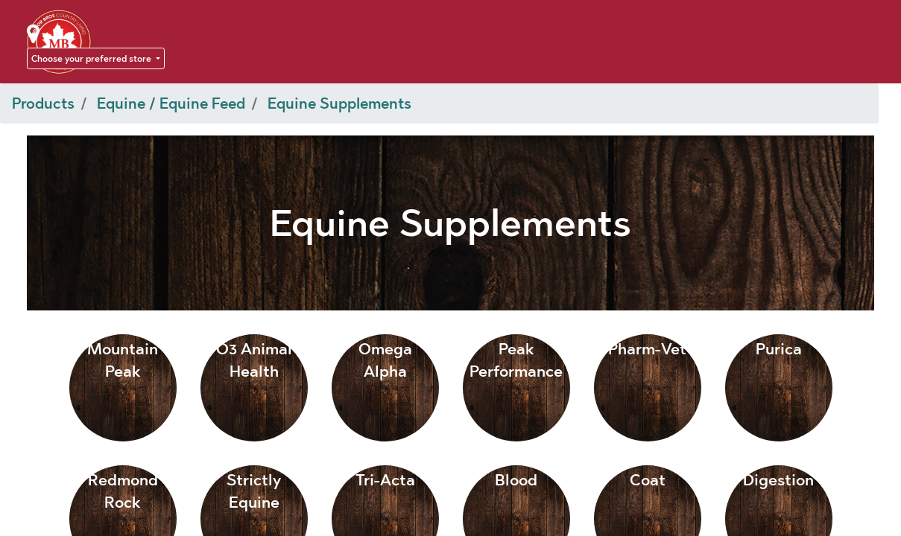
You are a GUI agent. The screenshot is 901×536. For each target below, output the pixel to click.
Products (43, 103)
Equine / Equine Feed (171, 103)
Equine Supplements (339, 103)
